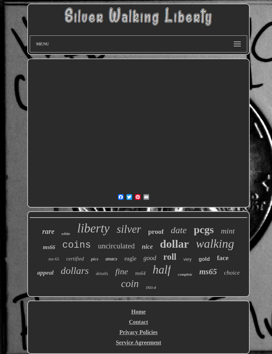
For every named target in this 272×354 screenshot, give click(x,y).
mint (228, 230)
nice (147, 246)
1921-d (151, 288)
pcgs (204, 229)
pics (94, 259)
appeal (45, 272)
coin (130, 283)
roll (169, 257)
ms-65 (54, 259)
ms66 (49, 247)
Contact (138, 322)
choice (232, 272)
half (162, 269)
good (149, 258)
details (102, 273)
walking (215, 243)
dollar (174, 243)
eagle (130, 258)
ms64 (140, 273)
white (66, 233)
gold (204, 259)
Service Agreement (138, 342)
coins (76, 245)
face (222, 258)
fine (121, 271)
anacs (111, 259)
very (187, 259)
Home (138, 312)
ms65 (208, 271)
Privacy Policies (138, 332)
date (179, 230)
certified (75, 259)
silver (129, 229)
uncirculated (116, 246)
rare (48, 231)
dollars (75, 270)
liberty (93, 228)
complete (185, 274)
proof (156, 231)
